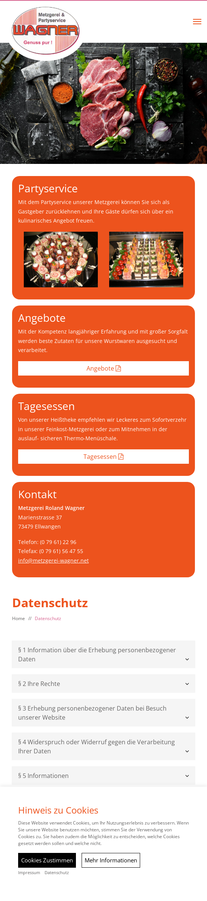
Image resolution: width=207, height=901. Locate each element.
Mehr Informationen (111, 860)
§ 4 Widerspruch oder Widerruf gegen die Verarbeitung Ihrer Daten (96, 746)
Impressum (29, 872)
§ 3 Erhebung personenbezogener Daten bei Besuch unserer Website (92, 713)
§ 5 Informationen (43, 776)
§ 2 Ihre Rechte (39, 684)
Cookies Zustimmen (47, 860)
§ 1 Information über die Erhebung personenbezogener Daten (97, 654)
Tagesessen (103, 456)
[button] (197, 21)
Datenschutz (48, 618)
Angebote (104, 368)
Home (18, 618)
